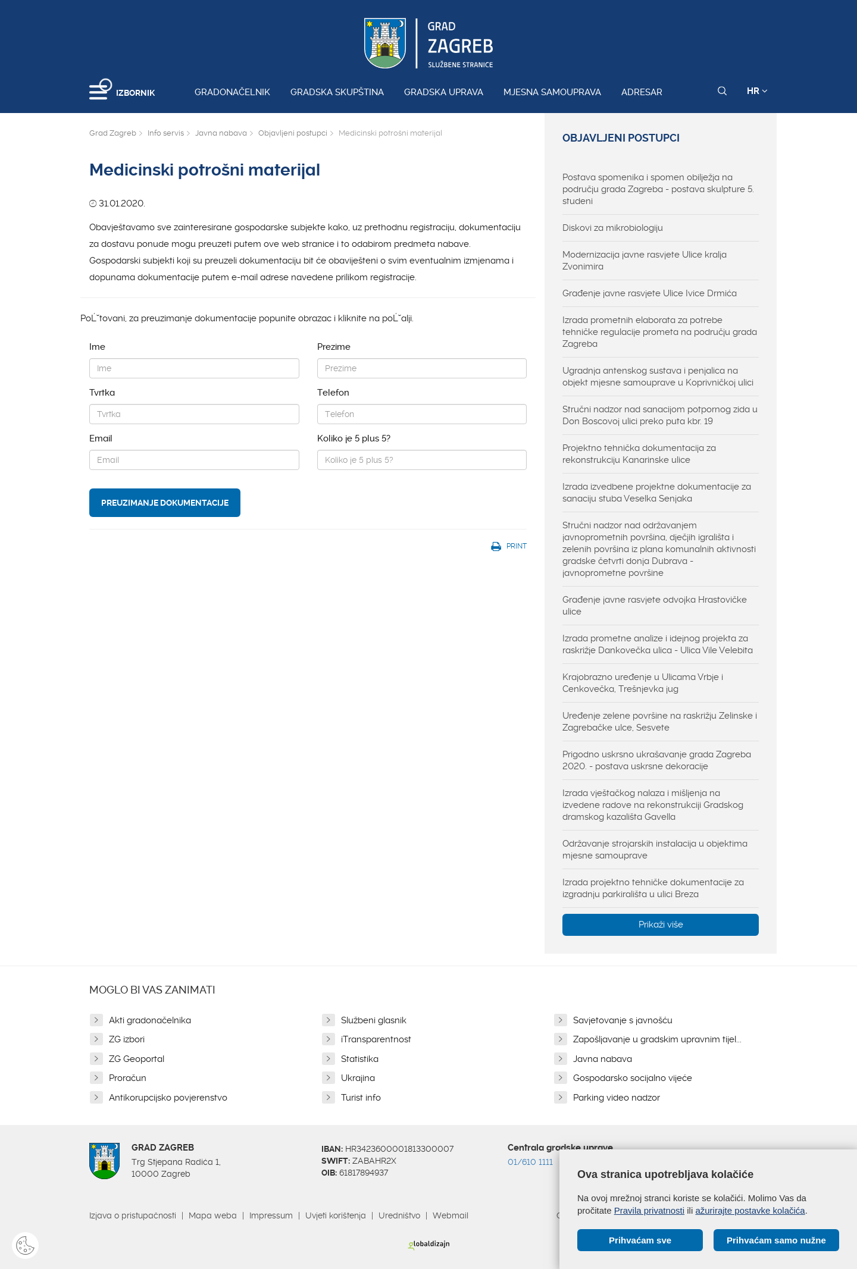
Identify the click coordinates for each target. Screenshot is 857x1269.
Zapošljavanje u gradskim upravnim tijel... (657, 1039)
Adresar (641, 92)
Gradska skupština (337, 92)
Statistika (360, 1059)
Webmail (450, 1215)
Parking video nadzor (616, 1097)
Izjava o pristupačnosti (132, 1215)
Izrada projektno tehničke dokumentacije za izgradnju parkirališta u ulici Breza (653, 888)
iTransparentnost (376, 1039)
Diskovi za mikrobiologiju (612, 228)
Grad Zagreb (112, 133)
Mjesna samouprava (552, 92)
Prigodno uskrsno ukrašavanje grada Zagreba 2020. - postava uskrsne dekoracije (656, 760)
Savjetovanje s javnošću (623, 1020)
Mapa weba (213, 1215)
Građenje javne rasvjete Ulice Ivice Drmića (649, 293)
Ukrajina (358, 1078)
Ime (97, 346)
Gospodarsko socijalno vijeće (632, 1078)
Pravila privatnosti (649, 1210)
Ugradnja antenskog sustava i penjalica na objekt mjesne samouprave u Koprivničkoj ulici (657, 376)
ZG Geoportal (136, 1059)
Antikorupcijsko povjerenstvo (168, 1097)
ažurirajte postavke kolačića (750, 1210)
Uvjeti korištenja (335, 1215)
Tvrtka (102, 392)
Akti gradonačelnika (150, 1020)
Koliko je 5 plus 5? (353, 438)
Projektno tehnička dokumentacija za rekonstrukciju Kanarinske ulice (639, 454)
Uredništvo (399, 1215)
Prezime (334, 346)
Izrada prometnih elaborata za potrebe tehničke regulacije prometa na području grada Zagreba (659, 332)
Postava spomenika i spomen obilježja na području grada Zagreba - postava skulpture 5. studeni (658, 189)
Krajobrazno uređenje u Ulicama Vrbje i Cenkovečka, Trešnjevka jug (642, 683)
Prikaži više (661, 924)
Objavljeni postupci (292, 133)
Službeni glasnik (373, 1020)
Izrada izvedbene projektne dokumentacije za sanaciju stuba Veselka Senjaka (656, 492)
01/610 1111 (530, 1162)
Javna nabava (221, 133)
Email (100, 438)
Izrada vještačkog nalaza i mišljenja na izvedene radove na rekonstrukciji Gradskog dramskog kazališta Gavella (652, 805)
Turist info (361, 1097)
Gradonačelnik (232, 92)
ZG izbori (127, 1039)
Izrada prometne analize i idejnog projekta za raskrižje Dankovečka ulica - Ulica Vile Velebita (657, 644)
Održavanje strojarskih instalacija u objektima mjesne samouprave (654, 849)
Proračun (127, 1078)
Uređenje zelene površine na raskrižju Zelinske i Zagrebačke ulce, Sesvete (659, 721)
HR (757, 91)
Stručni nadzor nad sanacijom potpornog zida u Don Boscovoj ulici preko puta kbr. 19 (660, 415)
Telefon (333, 392)
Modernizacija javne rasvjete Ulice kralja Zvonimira (644, 260)
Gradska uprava (443, 92)
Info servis (166, 133)
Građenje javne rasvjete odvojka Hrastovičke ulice (654, 605)
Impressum (271, 1215)
